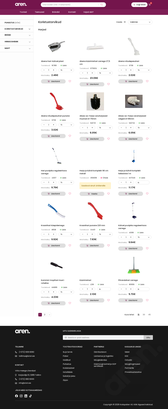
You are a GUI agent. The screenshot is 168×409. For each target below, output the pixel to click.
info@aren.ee (25, 383)
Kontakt (72, 12)
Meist (127, 352)
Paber (65, 356)
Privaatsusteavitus (133, 372)
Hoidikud (66, 360)
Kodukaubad (68, 368)
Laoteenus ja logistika (103, 356)
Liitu (148, 337)
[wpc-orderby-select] (140, 22)
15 (138, 315)
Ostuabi (128, 360)
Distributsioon (100, 352)
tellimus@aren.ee (27, 356)
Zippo (65, 380)
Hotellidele (67, 372)
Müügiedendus (100, 360)
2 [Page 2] (44, 314)
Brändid (55, 12)
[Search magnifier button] (101, 5)
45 (149, 315)
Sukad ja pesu (69, 376)
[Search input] (73, 4)
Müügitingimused (132, 364)
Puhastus (67, 364)
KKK (126, 356)
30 (144, 315)
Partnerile (129, 368)
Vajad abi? (88, 12)
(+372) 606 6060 (26, 352)
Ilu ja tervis (67, 352)
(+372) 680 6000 (26, 379)
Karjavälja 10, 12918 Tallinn (29, 375)
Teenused (39, 12)
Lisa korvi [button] (55, 81)
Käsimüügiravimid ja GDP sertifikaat (105, 365)
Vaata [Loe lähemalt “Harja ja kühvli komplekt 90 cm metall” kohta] (94, 193)
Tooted (23, 12)
